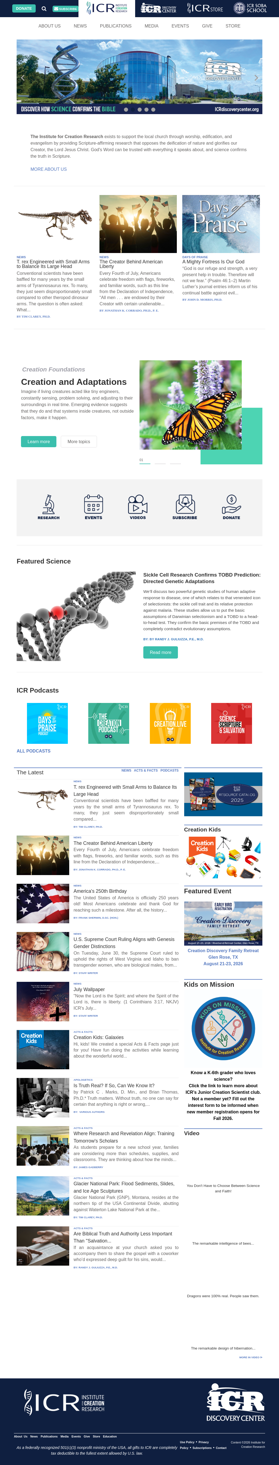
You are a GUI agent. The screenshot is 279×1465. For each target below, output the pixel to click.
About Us (49, 26)
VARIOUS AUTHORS (91, 1111)
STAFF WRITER (88, 972)
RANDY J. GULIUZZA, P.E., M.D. (98, 1267)
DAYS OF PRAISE (195, 257)
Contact (221, 1447)
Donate (24, 8)
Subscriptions (202, 1447)
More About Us (49, 169)
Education (110, 1436)
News (80, 26)
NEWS (21, 257)
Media (152, 26)
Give (207, 26)
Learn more (39, 441)
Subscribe (65, 9)
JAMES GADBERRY (90, 1167)
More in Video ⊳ (250, 1357)
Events (180, 26)
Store (233, 26)
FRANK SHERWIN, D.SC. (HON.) (98, 917)
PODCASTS (169, 770)
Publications (116, 26)
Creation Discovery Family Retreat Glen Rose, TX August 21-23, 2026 (223, 957)
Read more (160, 652)
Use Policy (187, 1442)
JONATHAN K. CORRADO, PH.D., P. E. (102, 869)
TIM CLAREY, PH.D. (90, 826)
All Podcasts (33, 751)
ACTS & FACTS (146, 770)
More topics (79, 441)
